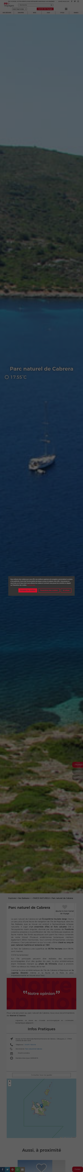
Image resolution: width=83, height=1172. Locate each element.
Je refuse (66, 590)
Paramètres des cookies (49, 590)
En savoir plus (31, 585)
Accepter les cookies (27, 590)
